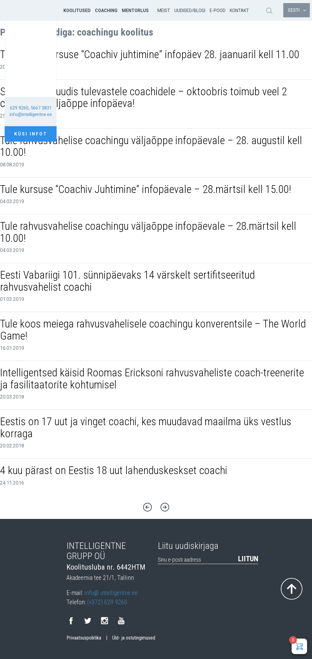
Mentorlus (135, 10)
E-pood (217, 10)
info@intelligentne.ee (31, 114)
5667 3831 (41, 108)
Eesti (297, 10)
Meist (163, 10)
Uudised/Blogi (189, 10)
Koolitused (77, 10)
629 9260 (19, 108)
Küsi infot (30, 133)
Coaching (106, 10)
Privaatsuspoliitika (83, 637)
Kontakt (239, 10)
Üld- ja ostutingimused (133, 637)
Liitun (248, 558)
